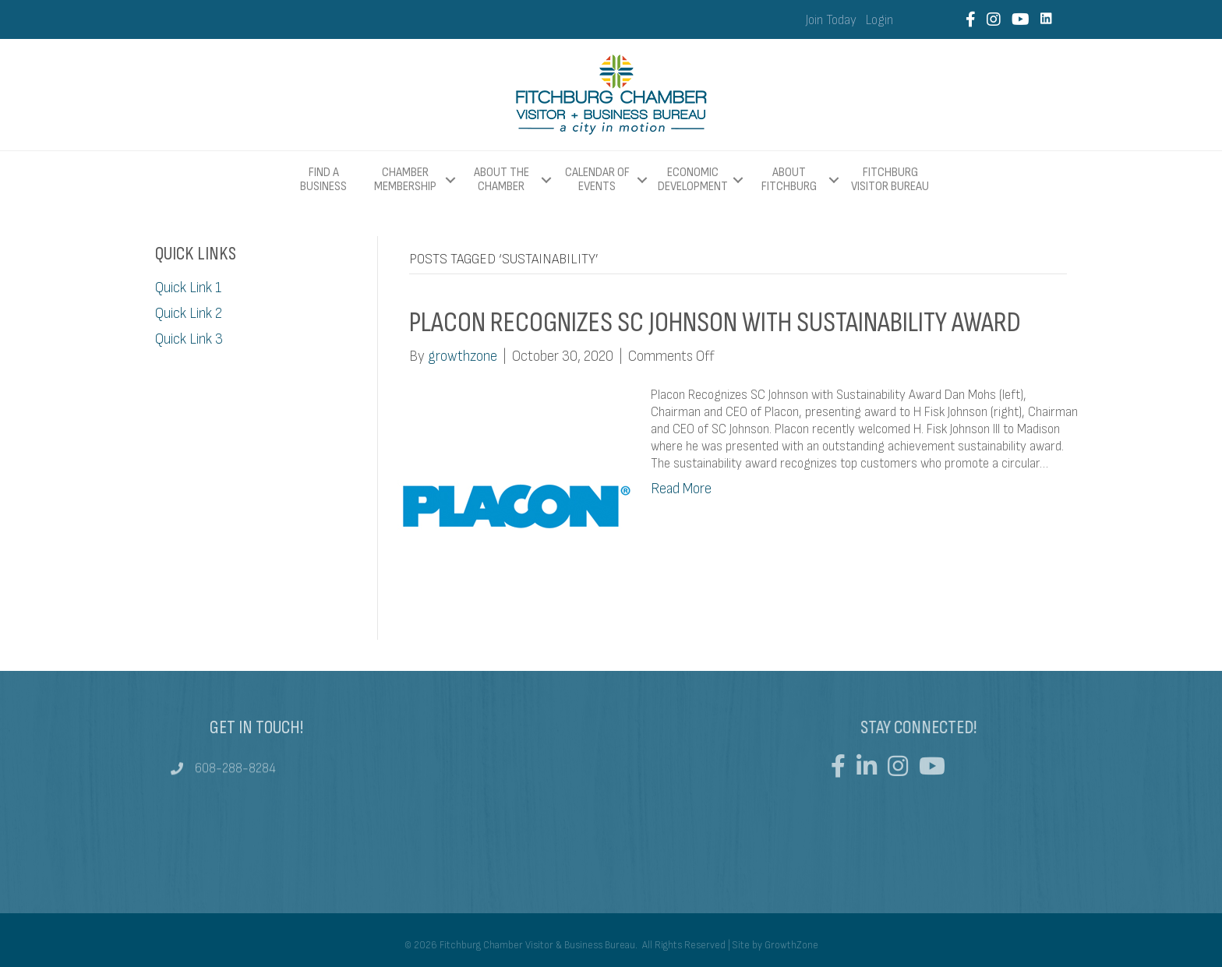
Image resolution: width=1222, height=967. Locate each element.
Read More (681, 489)
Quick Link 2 (188, 314)
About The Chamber (501, 179)
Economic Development (693, 179)
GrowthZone (791, 945)
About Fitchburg (789, 179)
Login (879, 20)
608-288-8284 (235, 773)
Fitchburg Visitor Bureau (890, 179)
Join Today (831, 20)
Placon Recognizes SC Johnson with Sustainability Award (715, 322)
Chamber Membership (405, 179)
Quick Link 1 (188, 288)
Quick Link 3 (189, 339)
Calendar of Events (597, 179)
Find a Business (323, 179)
